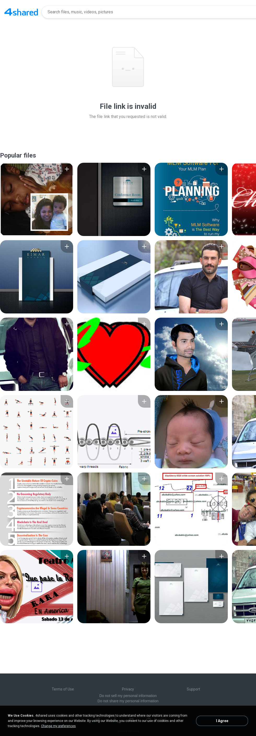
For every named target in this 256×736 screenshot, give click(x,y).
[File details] (36, 199)
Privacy (128, 689)
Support (193, 689)
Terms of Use (63, 689)
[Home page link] (21, 12)
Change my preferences (58, 726)
